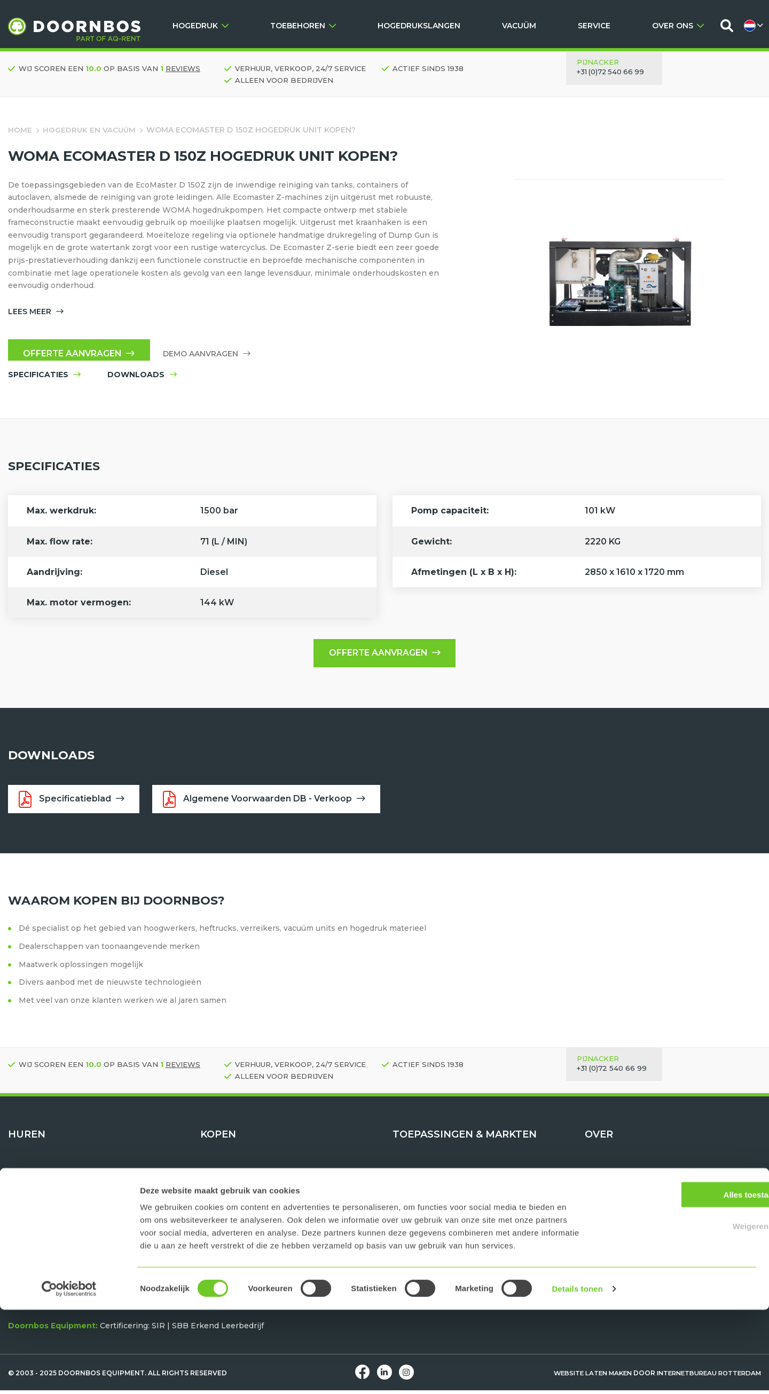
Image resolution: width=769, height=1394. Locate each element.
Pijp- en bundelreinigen (439, 1203)
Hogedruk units (38, 1177)
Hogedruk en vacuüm (90, 130)
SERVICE (594, 25)
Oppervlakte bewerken (438, 1228)
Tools (18, 1203)
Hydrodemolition (425, 1190)
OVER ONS (678, 25)
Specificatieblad (72, 802)
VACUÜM (519, 25)
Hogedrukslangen (235, 1203)
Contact (600, 1215)
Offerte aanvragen (81, 356)
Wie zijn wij (607, 1177)
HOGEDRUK (200, 25)
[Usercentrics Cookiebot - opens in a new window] (69, 1373)
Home (20, 130)
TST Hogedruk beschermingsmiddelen (275, 1215)
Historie (600, 1190)
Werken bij (606, 1203)
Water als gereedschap (437, 1177)
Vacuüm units (34, 1190)
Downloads (607, 1228)
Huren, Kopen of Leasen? (633, 1241)
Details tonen (577, 1372)
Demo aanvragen (210, 356)
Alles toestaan (680, 1278)
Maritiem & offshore (431, 1241)
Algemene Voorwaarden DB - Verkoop (268, 802)
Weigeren (679, 1310)
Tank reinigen (420, 1215)
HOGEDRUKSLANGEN (419, 25)
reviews (183, 68)
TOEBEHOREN (303, 25)
